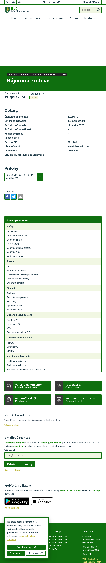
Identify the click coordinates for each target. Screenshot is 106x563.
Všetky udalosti (11, 383)
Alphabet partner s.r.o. (91, 548)
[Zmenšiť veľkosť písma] (49, 2)
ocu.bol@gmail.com (91, 520)
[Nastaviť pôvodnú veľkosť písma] (54, 2)
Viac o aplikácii (11, 465)
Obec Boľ (97, 552)
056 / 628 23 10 (90, 517)
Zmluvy (33, 55)
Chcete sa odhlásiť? (12, 428)
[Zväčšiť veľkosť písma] (58, 2)
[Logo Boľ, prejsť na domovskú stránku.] (16, 10)
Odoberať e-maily (20, 422)
